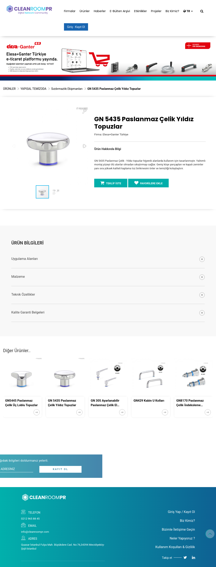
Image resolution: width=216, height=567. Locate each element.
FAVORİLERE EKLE (148, 183)
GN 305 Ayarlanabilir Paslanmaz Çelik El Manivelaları (105, 403)
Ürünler (85, 11)
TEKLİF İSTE (110, 183)
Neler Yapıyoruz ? (182, 538)
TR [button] (188, 11)
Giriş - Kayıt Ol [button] (76, 27)
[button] (84, 111)
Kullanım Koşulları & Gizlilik (175, 547)
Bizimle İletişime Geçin (178, 529)
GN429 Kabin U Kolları (149, 400)
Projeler (156, 11)
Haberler (100, 11)
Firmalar (69, 11)
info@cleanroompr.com (35, 531)
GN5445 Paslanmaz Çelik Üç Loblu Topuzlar (21, 403)
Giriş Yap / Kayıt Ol (181, 512)
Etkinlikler (140, 11)
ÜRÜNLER (9, 88)
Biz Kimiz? (172, 11)
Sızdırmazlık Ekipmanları (66, 88)
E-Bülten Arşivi (120, 11)
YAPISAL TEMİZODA (33, 88)
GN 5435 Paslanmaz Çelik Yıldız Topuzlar (62, 403)
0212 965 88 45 (30, 518)
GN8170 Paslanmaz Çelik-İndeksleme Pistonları (190, 403)
